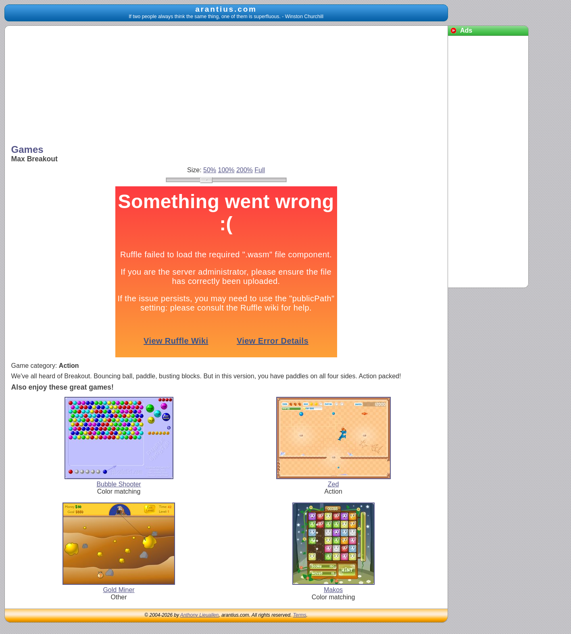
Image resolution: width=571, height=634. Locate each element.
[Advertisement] (226, 85)
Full (259, 170)
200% (244, 170)
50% (209, 170)
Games (27, 149)
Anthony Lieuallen (199, 615)
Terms (299, 615)
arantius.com (226, 9)
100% (226, 170)
